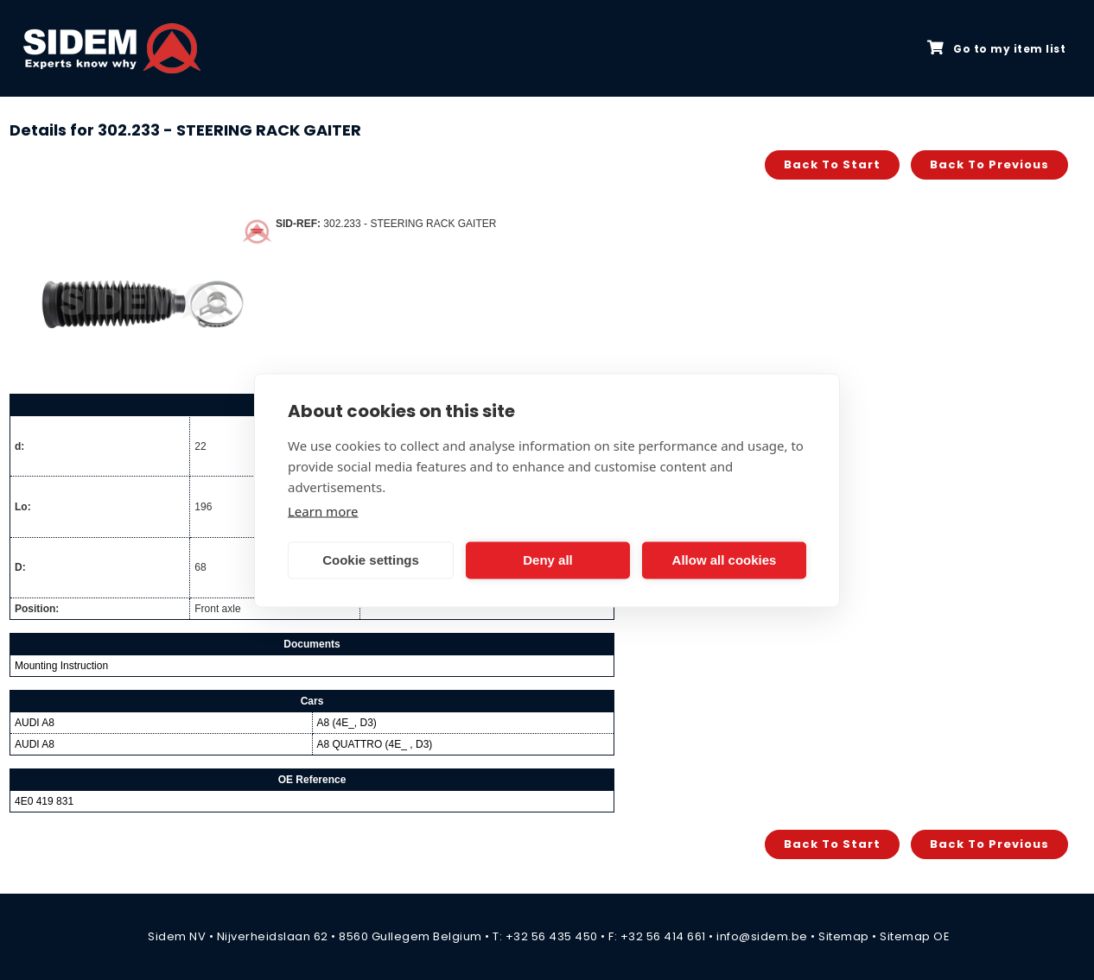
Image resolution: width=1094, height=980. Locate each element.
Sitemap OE (915, 936)
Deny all (548, 560)
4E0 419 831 (44, 801)
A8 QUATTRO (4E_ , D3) (375, 744)
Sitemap (843, 936)
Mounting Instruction (61, 666)
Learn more (323, 510)
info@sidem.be (762, 936)
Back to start (832, 164)
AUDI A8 (34, 723)
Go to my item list (996, 48)
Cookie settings (370, 560)
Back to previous (989, 164)
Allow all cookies (724, 560)
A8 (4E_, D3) (347, 723)
